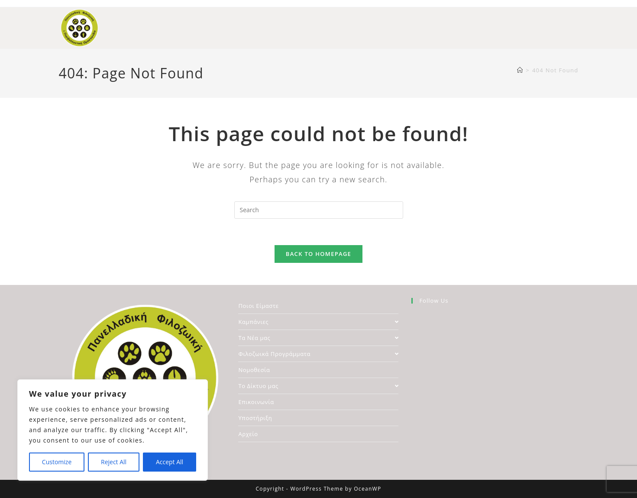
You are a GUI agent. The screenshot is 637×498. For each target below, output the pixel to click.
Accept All (169, 462)
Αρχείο (248, 434)
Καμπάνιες (318, 322)
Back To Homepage (318, 254)
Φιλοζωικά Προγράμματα (318, 354)
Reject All (113, 462)
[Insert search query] (318, 210)
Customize (56, 462)
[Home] (520, 70)
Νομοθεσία (254, 370)
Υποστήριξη (255, 418)
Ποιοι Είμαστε (258, 306)
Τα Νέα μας (318, 338)
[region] (112, 430)
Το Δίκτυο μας (318, 386)
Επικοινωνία (256, 402)
